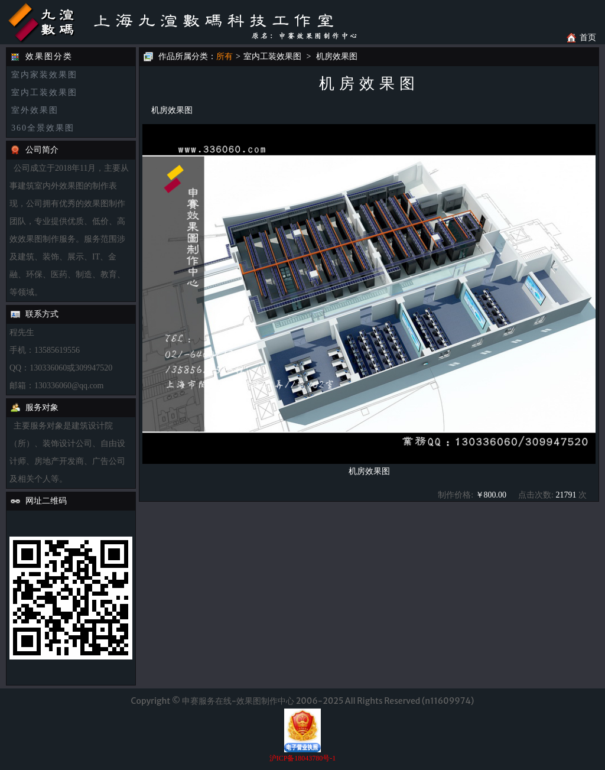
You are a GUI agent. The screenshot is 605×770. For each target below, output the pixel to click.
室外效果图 (34, 110)
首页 (588, 37)
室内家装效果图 (44, 74)
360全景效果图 (42, 128)
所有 (224, 56)
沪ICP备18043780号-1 (302, 758)
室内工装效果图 (44, 92)
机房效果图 (336, 56)
